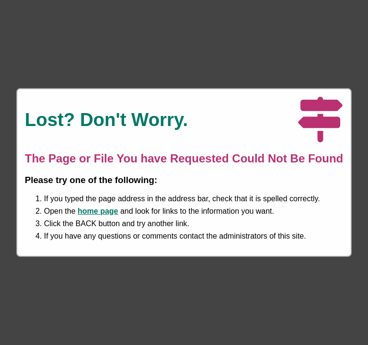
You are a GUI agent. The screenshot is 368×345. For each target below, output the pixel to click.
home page (98, 211)
